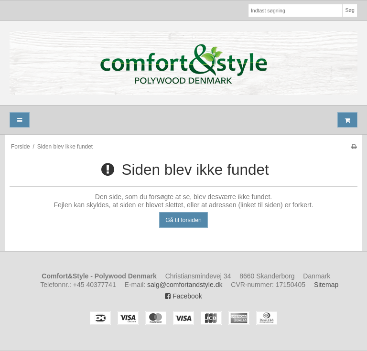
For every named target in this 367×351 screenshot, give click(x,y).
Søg (349, 10)
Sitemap (326, 284)
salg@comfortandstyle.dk (184, 284)
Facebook (183, 296)
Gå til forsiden (183, 220)
